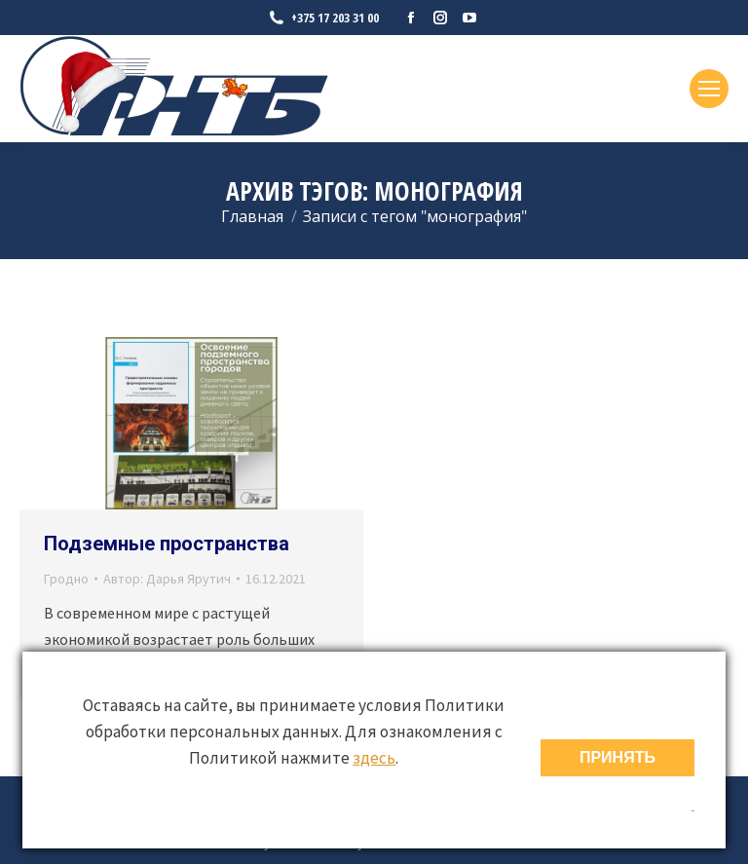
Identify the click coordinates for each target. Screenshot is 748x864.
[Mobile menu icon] (709, 88)
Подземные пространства (166, 543)
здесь (374, 758)
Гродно (66, 578)
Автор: (167, 578)
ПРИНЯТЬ (617, 757)
